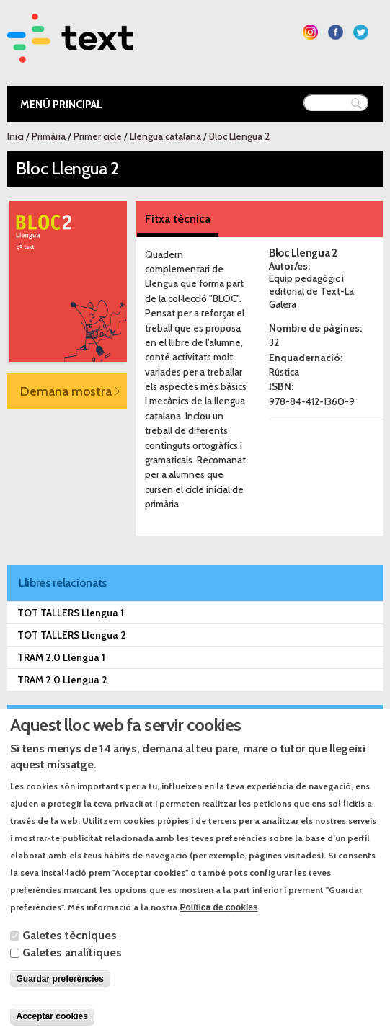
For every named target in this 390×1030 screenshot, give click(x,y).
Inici (15, 136)
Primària (49, 136)
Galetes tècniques (69, 957)
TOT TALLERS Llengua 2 (71, 635)
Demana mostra (66, 391)
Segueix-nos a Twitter (360, 32)
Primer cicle (98, 136)
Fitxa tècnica (177, 219)
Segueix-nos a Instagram (310, 32)
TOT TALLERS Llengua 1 (70, 612)
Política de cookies (219, 930)
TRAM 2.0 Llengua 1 (61, 657)
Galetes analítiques (72, 975)
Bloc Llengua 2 (239, 136)
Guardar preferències (60, 1001)
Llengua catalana (165, 136)
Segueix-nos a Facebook (335, 32)
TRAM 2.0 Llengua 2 (62, 679)
